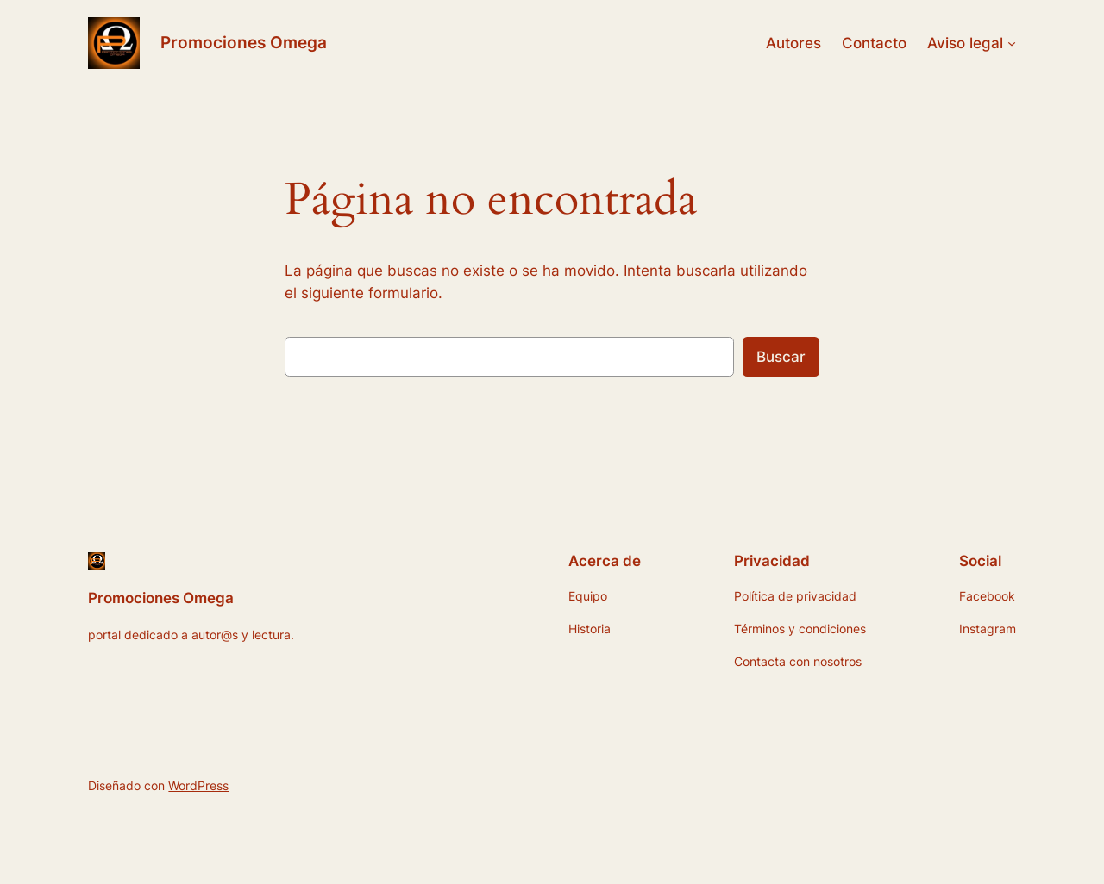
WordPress (198, 785)
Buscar (781, 356)
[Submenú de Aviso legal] (1011, 43)
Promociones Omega (243, 42)
